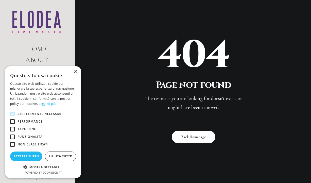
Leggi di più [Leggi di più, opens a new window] (47, 104)
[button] (43, 166)
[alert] (43, 122)
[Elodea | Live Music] (36, 22)
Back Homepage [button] (193, 137)
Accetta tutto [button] (26, 156)
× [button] (75, 72)
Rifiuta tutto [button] (60, 156)
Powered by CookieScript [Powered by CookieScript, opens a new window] (43, 172)
